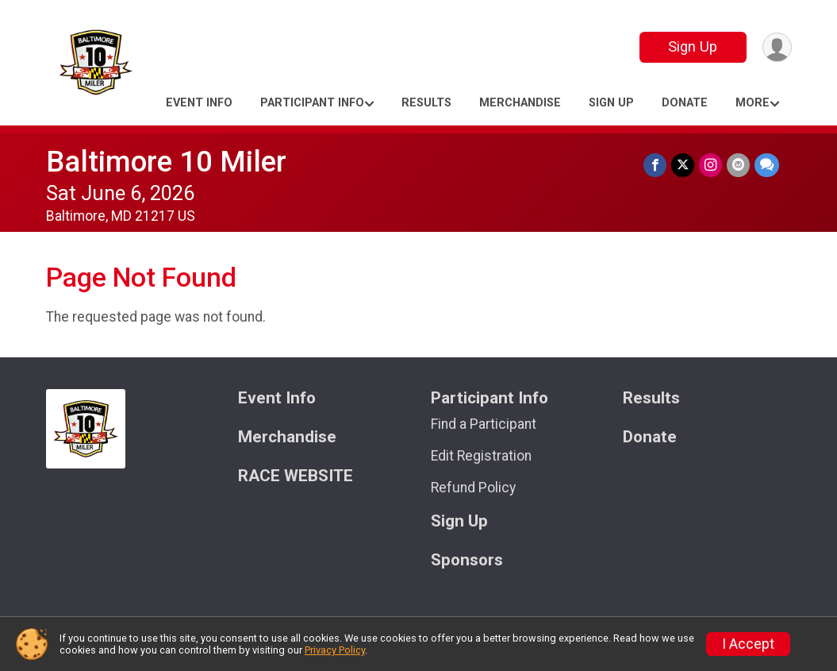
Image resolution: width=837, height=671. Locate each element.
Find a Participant (483, 424)
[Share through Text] (766, 164)
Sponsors (467, 560)
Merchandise (520, 103)
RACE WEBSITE (295, 476)
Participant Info (312, 103)
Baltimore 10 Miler (166, 162)
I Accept (748, 644)
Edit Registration (481, 456)
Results (426, 103)
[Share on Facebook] (654, 164)
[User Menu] (777, 47)
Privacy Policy (335, 650)
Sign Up (692, 46)
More (752, 103)
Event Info (199, 103)
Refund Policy (473, 488)
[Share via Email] (738, 164)
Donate (685, 103)
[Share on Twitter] (682, 164)
